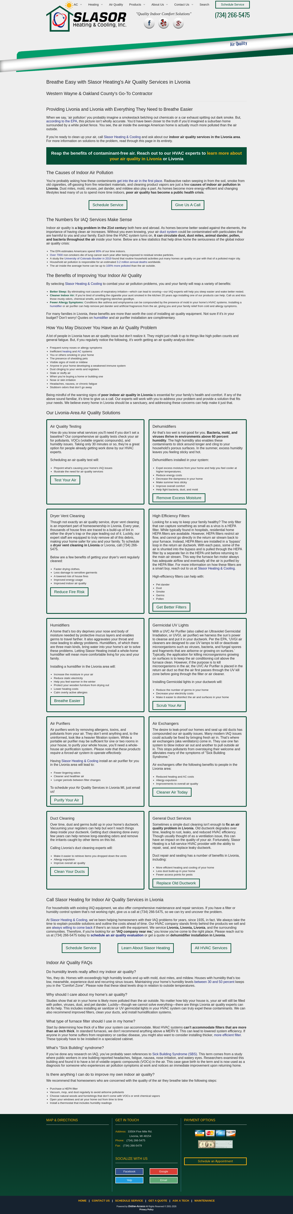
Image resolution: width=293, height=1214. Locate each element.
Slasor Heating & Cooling (122, 137)
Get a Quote (157, 1200)
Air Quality (116, 4)
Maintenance (204, 1200)
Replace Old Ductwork (176, 883)
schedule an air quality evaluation (117, 935)
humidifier (56, 306)
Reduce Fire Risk (69, 592)
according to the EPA (61, 121)
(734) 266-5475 (232, 14)
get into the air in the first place (139, 181)
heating (66, 351)
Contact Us (181, 4)
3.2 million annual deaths (132, 262)
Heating (93, 4)
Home (82, 1200)
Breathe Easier (67, 701)
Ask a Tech (180, 1200)
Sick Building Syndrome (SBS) (174, 1054)
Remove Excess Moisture (178, 498)
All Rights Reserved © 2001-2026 (161, 1206)
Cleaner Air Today (172, 792)
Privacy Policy (146, 1209)
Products (135, 4)
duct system (168, 232)
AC (76, 4)
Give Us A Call (188, 205)
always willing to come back (72, 927)
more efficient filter (227, 1035)
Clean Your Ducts (69, 871)
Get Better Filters (171, 607)
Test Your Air (65, 480)
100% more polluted (118, 265)
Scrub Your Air (169, 705)
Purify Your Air (66, 800)
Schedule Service (108, 205)
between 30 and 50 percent (214, 982)
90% (98, 251)
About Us (157, 4)
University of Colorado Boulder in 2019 (87, 258)
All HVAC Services (211, 948)
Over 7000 (56, 255)
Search (204, 4)
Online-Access (136, 1206)
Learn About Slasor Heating (145, 948)
